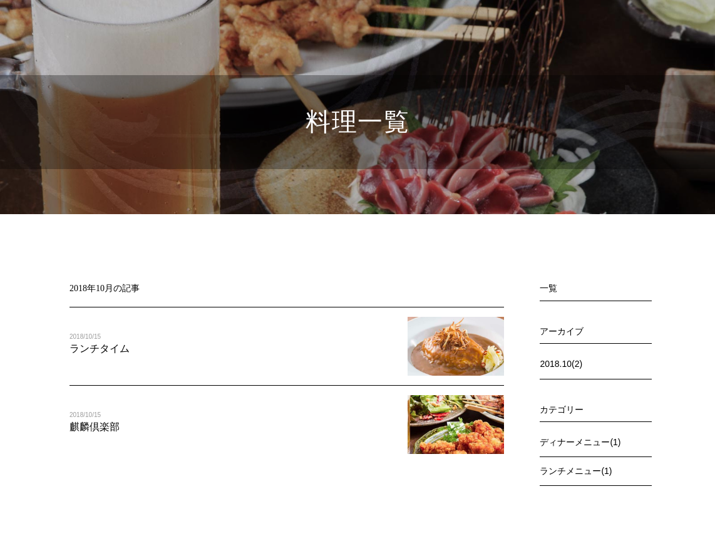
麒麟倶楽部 (94, 426)
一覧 (548, 288)
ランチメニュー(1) (576, 471)
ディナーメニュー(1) (580, 442)
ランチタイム (99, 348)
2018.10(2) (561, 364)
